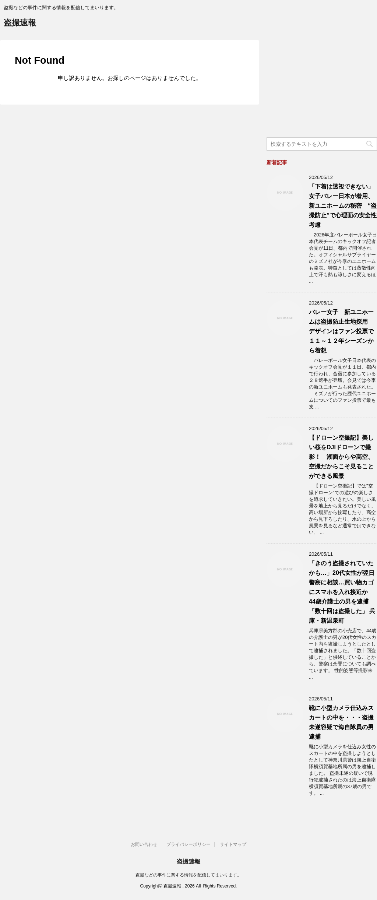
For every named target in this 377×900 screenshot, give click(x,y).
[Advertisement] (322, 86)
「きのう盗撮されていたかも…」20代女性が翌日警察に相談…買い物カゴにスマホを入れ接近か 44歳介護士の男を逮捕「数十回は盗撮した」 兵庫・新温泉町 (342, 592)
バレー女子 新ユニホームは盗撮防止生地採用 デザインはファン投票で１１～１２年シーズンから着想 (341, 331)
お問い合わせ (144, 844)
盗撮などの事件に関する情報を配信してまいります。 (188, 875)
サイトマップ (233, 844)
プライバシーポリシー (188, 844)
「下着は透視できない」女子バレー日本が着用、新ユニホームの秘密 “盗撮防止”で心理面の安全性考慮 (343, 205)
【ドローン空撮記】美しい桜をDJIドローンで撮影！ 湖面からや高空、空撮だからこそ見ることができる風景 (341, 457)
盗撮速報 (20, 23)
